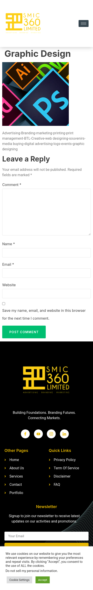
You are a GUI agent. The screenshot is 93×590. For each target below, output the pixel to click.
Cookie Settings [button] (19, 580)
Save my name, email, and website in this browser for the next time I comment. (44, 314)
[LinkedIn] (64, 433)
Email (8, 264)
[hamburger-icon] (84, 23)
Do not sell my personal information (31, 571)
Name (8, 244)
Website (9, 285)
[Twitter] (38, 433)
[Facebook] (25, 433)
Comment (11, 184)
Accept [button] (42, 580)
